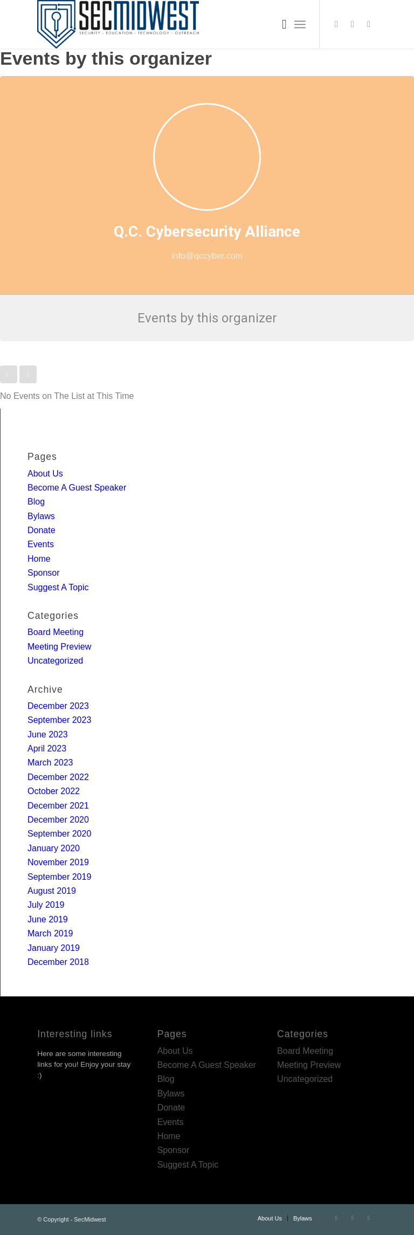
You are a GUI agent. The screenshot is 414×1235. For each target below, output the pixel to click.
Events (40, 544)
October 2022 (53, 791)
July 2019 (46, 904)
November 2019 (58, 862)
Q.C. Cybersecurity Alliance (207, 231)
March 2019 (50, 933)
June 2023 (47, 734)
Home (39, 558)
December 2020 (58, 819)
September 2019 (59, 876)
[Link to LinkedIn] (352, 24)
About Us (45, 473)
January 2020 (53, 848)
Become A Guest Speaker (76, 487)
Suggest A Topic (58, 587)
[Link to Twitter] (336, 24)
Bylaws (41, 516)
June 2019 (47, 919)
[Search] (279, 24)
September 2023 (59, 720)
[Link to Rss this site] (369, 24)
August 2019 (51, 890)
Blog (36, 501)
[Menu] (300, 24)
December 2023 (58, 705)
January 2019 (53, 948)
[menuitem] (279, 24)
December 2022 (58, 777)
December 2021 (58, 805)
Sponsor (43, 572)
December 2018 (58, 962)
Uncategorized (55, 660)
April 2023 (46, 748)
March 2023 (50, 762)
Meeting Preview (59, 646)
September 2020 (59, 833)
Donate (41, 530)
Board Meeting (55, 632)
